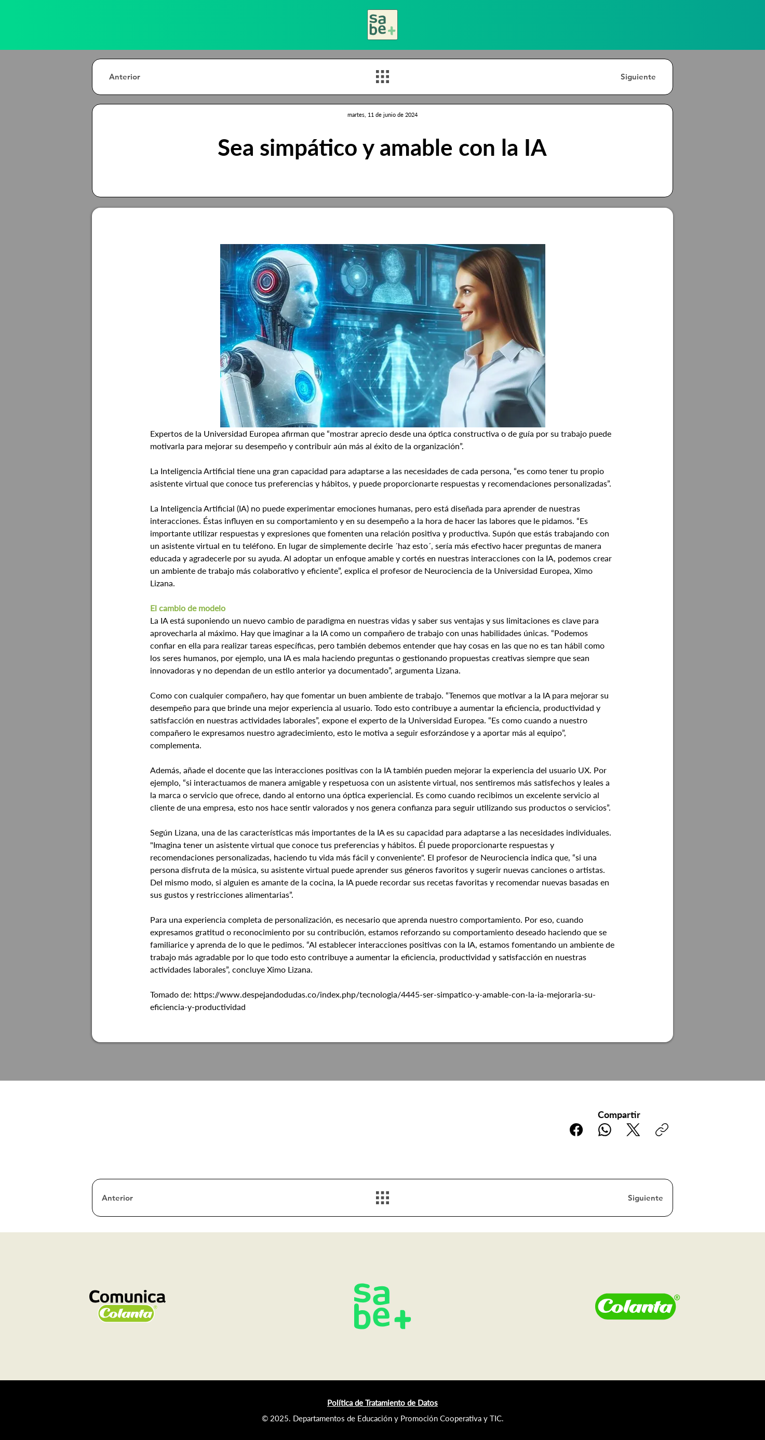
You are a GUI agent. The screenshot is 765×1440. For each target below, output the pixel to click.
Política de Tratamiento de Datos (382, 1402)
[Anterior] (146, 76)
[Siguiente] (619, 76)
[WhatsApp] (604, 1129)
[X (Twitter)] (633, 1129)
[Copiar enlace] (661, 1129)
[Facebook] (576, 1129)
